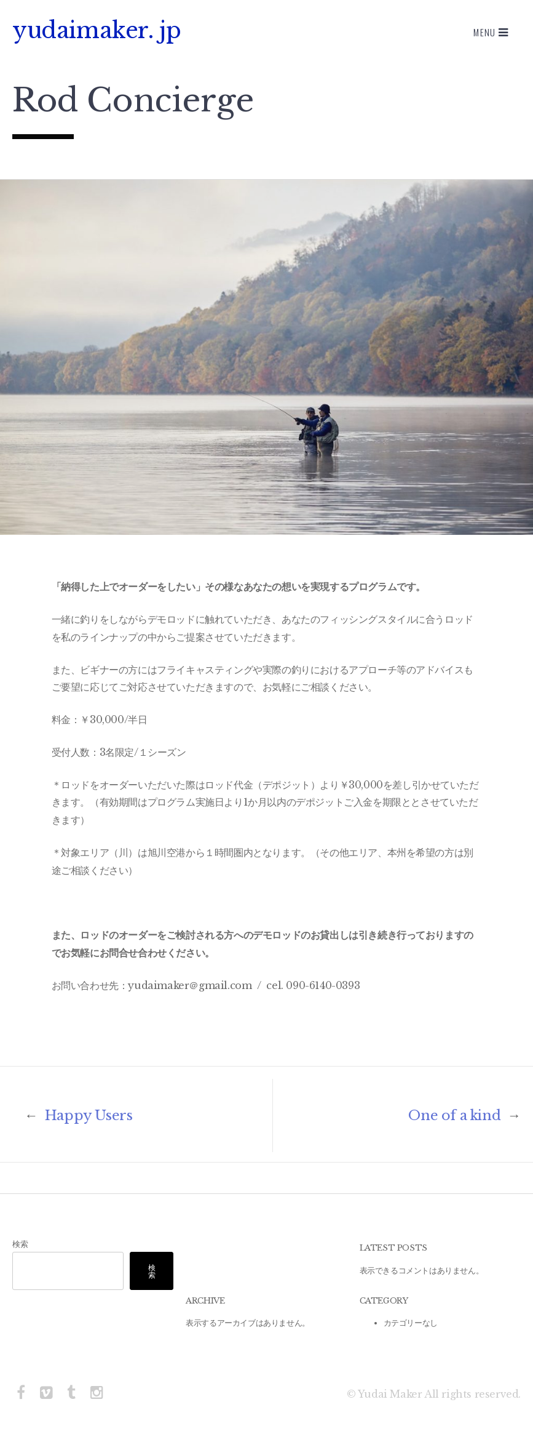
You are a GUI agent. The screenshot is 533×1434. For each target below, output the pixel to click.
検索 (20, 1244)
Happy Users (78, 1115)
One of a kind (464, 1115)
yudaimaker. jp (96, 30)
